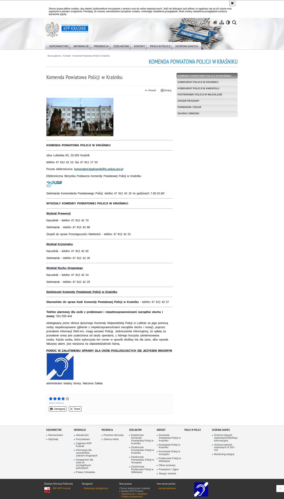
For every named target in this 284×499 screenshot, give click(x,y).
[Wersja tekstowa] (228, 22)
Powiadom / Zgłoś (189, 107)
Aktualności (82, 435)
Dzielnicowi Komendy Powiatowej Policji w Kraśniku (142, 439)
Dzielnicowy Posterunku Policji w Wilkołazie (142, 469)
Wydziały (53, 439)
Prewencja (107, 430)
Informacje (80, 430)
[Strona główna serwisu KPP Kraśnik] (215, 22)
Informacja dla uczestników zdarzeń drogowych (86, 453)
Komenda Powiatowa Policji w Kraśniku (91, 56)
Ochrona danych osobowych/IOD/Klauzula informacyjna (225, 438)
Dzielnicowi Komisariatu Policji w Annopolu (142, 460)
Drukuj (166, 90)
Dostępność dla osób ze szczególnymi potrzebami (84, 464)
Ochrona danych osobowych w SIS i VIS (224, 448)
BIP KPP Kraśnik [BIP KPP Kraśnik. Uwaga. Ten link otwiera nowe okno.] (62, 488)
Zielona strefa (111, 439)
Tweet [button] (75, 409)
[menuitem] (58, 45)
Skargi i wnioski (188, 113)
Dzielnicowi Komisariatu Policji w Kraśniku (142, 450)
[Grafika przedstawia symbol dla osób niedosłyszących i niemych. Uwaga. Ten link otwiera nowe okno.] (60, 379)
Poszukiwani (83, 439)
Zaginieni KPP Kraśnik (84, 445)
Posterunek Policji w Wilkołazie (200, 94)
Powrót (150, 90)
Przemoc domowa (113, 435)
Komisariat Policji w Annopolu (198, 88)
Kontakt (67, 56)
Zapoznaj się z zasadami (134, 493)
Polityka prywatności (132, 496)
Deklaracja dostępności (96, 488)
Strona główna (54, 56)
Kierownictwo (54, 430)
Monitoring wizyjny (224, 454)
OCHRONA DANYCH (221, 430)
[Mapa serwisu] (221, 22)
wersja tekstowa (167, 488)
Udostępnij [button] (57, 409)
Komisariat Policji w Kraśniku (198, 82)
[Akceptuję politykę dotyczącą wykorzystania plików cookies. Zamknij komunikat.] (232, 3)
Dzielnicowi (135, 430)
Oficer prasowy (189, 101)
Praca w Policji (192, 430)
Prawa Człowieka (85, 472)
